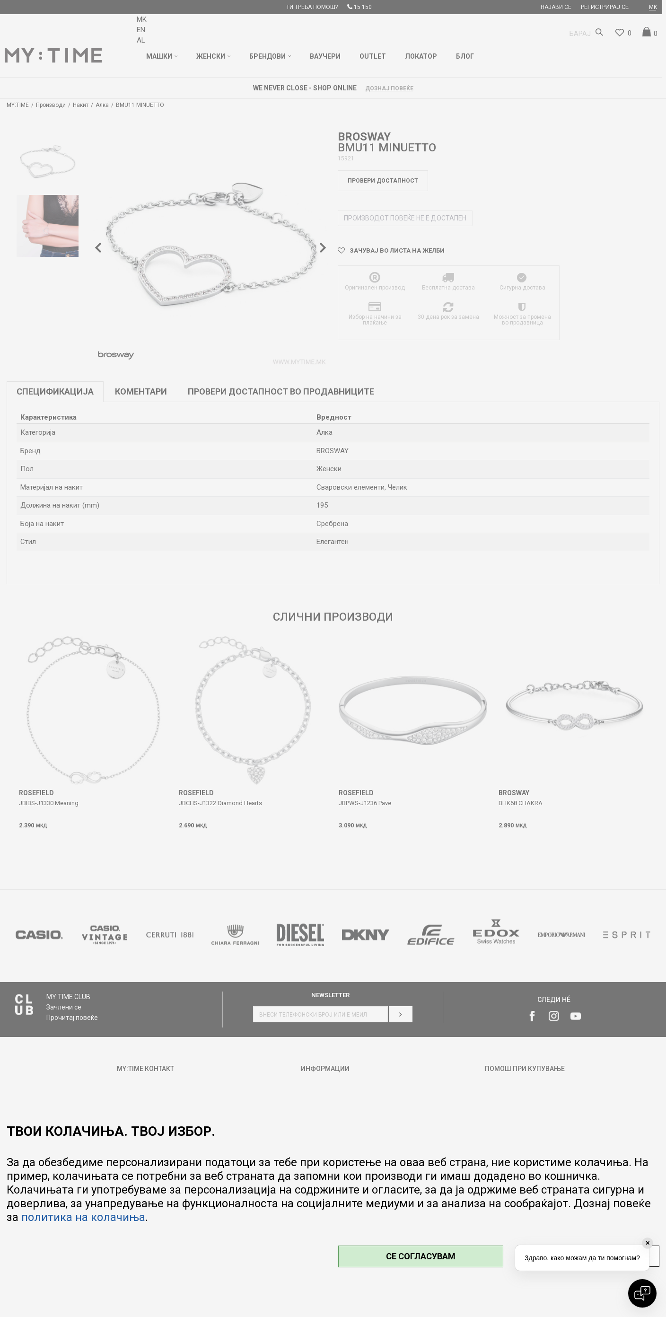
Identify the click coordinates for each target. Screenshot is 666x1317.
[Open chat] (642, 1293)
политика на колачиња (83, 1217)
